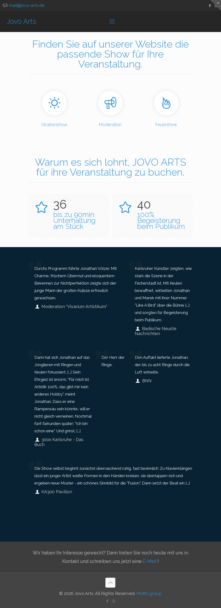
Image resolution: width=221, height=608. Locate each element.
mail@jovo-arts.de (27, 5)
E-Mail (150, 561)
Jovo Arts (21, 21)
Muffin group (149, 593)
